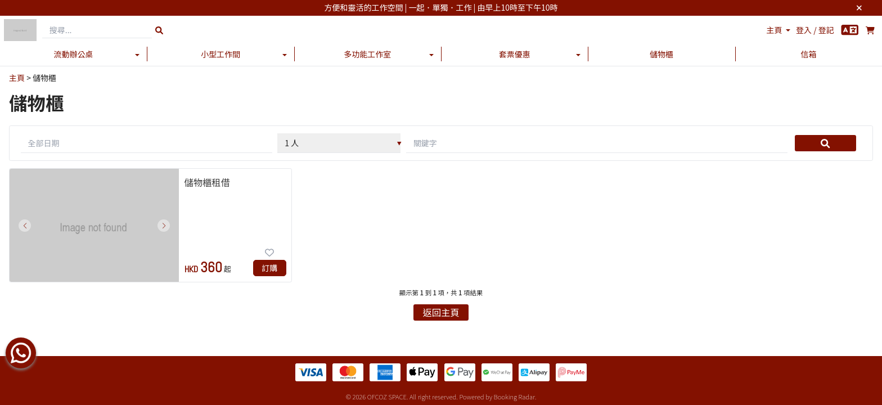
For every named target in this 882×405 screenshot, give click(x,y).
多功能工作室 (367, 54)
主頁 (774, 29)
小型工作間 (220, 54)
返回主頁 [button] (441, 312)
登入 (804, 29)
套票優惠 (514, 54)
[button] (25, 225)
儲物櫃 (661, 54)
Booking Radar (514, 396)
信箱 (808, 54)
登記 (826, 29)
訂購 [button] (269, 267)
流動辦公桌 (73, 54)
